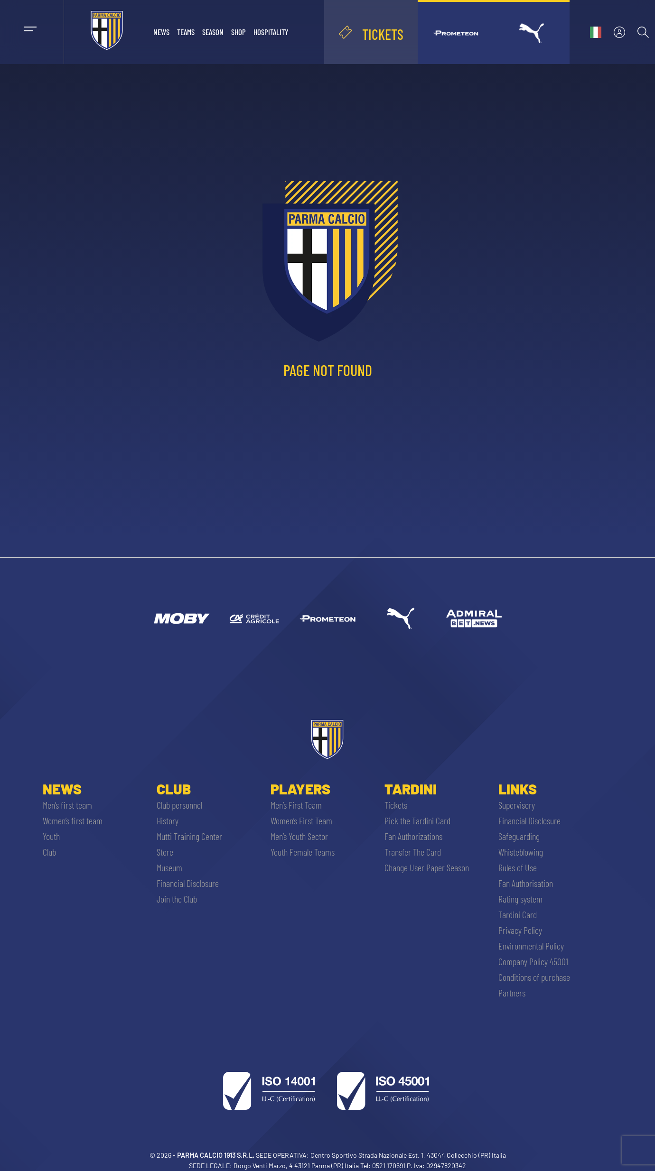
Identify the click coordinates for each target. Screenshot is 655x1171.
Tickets (395, 805)
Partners (511, 992)
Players (300, 788)
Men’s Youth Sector (299, 836)
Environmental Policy (531, 945)
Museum (169, 867)
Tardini (410, 788)
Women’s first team (73, 820)
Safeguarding (519, 836)
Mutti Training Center (189, 836)
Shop (238, 32)
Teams (186, 32)
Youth (51, 836)
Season (213, 32)
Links (517, 788)
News (161, 32)
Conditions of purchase (534, 977)
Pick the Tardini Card (417, 820)
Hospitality (271, 32)
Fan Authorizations (413, 836)
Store (165, 852)
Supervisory (516, 805)
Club (49, 852)
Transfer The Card (412, 852)
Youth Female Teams (303, 852)
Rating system (520, 898)
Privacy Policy (520, 930)
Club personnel (179, 805)
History (167, 820)
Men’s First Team (296, 805)
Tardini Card (517, 914)
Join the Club (177, 898)
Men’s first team (67, 805)
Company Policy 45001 (533, 961)
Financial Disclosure (188, 883)
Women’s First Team (301, 820)
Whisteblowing (520, 852)
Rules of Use (517, 867)
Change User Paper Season (426, 867)
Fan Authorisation (525, 883)
